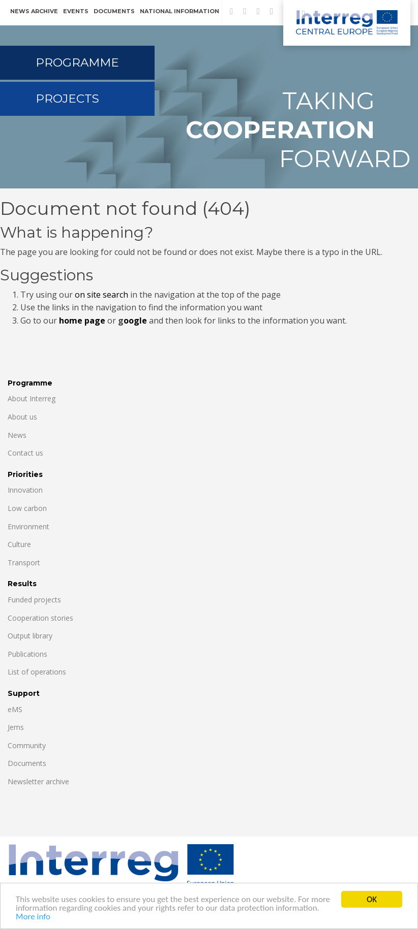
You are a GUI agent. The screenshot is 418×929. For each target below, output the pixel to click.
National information (179, 11)
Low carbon (27, 508)
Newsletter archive (38, 781)
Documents (114, 11)
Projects (67, 98)
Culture (19, 544)
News (17, 435)
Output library (30, 635)
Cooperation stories (40, 618)
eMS (15, 709)
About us (22, 417)
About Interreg (31, 398)
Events (75, 11)
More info (33, 917)
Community (27, 745)
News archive (34, 11)
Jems (16, 727)
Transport (24, 562)
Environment (28, 526)
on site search (101, 294)
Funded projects (34, 599)
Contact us (25, 453)
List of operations (37, 672)
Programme (77, 62)
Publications (27, 654)
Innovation (25, 490)
